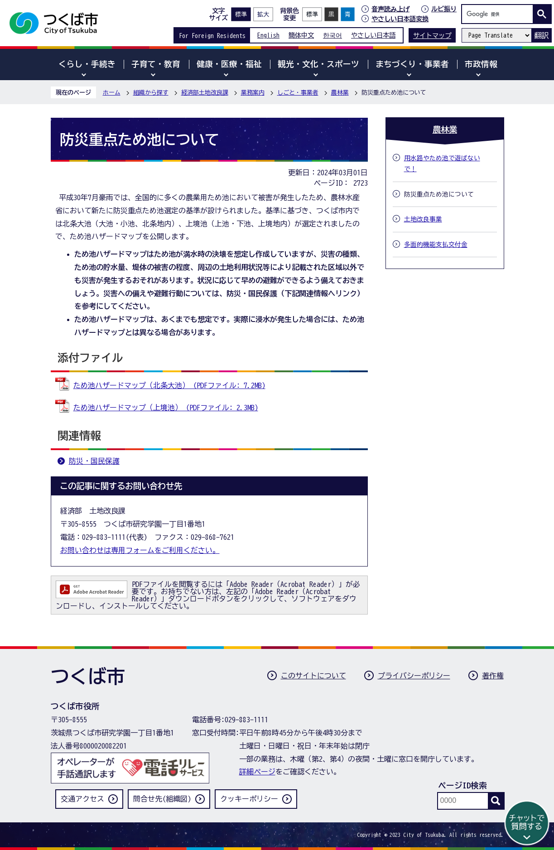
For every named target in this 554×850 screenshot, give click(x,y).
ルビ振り (444, 8)
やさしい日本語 (373, 35)
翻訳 (541, 35)
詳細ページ (257, 771)
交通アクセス (82, 798)
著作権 (493, 675)
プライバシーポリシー (414, 675)
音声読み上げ (390, 9)
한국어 (332, 35)
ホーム (111, 93)
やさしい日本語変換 (400, 18)
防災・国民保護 (94, 461)
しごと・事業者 (297, 93)
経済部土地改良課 (204, 93)
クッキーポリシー (249, 798)
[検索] (500, 14)
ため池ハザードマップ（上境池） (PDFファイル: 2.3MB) (165, 407)
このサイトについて (313, 675)
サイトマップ (432, 35)
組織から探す (151, 93)
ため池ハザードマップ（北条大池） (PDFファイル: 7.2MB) (169, 385)
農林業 (340, 93)
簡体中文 (301, 35)
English (268, 35)
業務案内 (253, 93)
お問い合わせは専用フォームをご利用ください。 (140, 550)
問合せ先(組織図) (162, 798)
